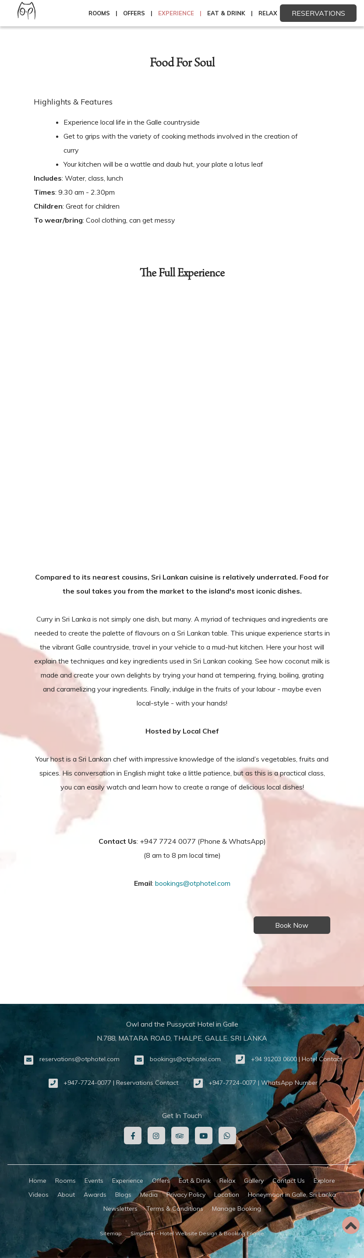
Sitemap (111, 1233)
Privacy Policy (185, 1195)
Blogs (123, 1195)
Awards (95, 1195)
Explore (324, 1181)
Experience (176, 13)
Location (226, 1195)
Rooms (99, 13)
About (66, 1195)
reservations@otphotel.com (79, 1059)
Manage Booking (236, 1209)
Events (94, 1181)
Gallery (254, 1181)
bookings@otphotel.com (192, 883)
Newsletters (120, 1209)
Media (149, 1195)
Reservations (318, 13)
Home (37, 1181)
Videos (38, 1195)
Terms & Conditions (174, 1209)
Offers (134, 13)
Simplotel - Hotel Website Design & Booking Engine (197, 1233)
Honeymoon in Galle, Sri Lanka (292, 1195)
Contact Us (288, 1181)
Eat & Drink (226, 13)
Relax (267, 13)
